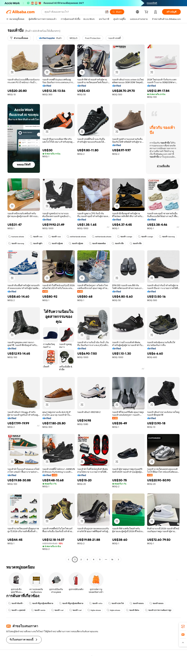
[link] (183, 626)
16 (112, 559)
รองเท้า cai (57, 610)
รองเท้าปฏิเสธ (55, 243)
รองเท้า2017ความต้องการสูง (158, 610)
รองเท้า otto (95, 603)
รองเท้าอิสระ (132, 610)
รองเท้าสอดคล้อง (97, 243)
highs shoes (94, 610)
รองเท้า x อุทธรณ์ (16, 610)
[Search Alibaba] (73, 12)
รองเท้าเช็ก (118, 243)
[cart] (147, 12)
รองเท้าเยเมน (137, 603)
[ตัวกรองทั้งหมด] (19, 38)
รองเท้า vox (36, 236)
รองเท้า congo (124, 236)
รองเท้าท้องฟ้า (15, 603)
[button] (107, 12)
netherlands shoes (76, 236)
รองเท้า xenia (38, 610)
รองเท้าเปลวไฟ (116, 603)
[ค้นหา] (117, 11)
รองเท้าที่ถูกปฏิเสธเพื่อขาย (41, 603)
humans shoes (16, 236)
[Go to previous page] (68, 559)
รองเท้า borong (167, 236)
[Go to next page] (118, 559)
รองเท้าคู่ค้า (36, 243)
